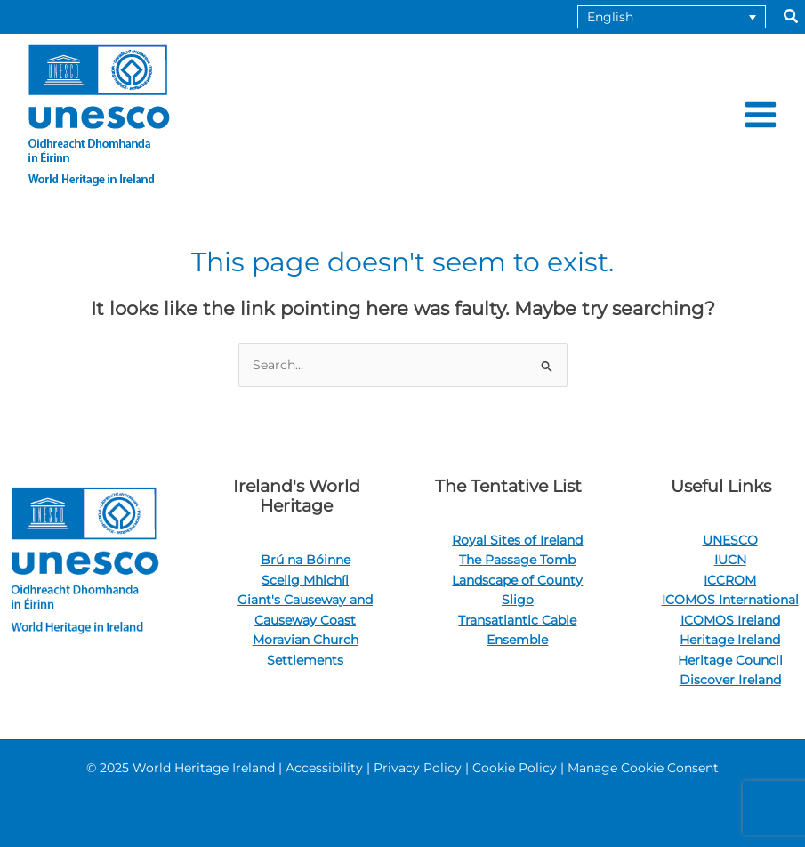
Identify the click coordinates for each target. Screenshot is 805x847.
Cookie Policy (514, 768)
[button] (792, 16)
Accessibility (324, 768)
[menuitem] (671, 16)
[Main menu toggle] (761, 115)
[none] (671, 16)
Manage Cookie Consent (643, 768)
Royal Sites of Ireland (517, 540)
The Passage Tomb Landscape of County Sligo (517, 580)
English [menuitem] (610, 17)
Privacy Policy (418, 768)
